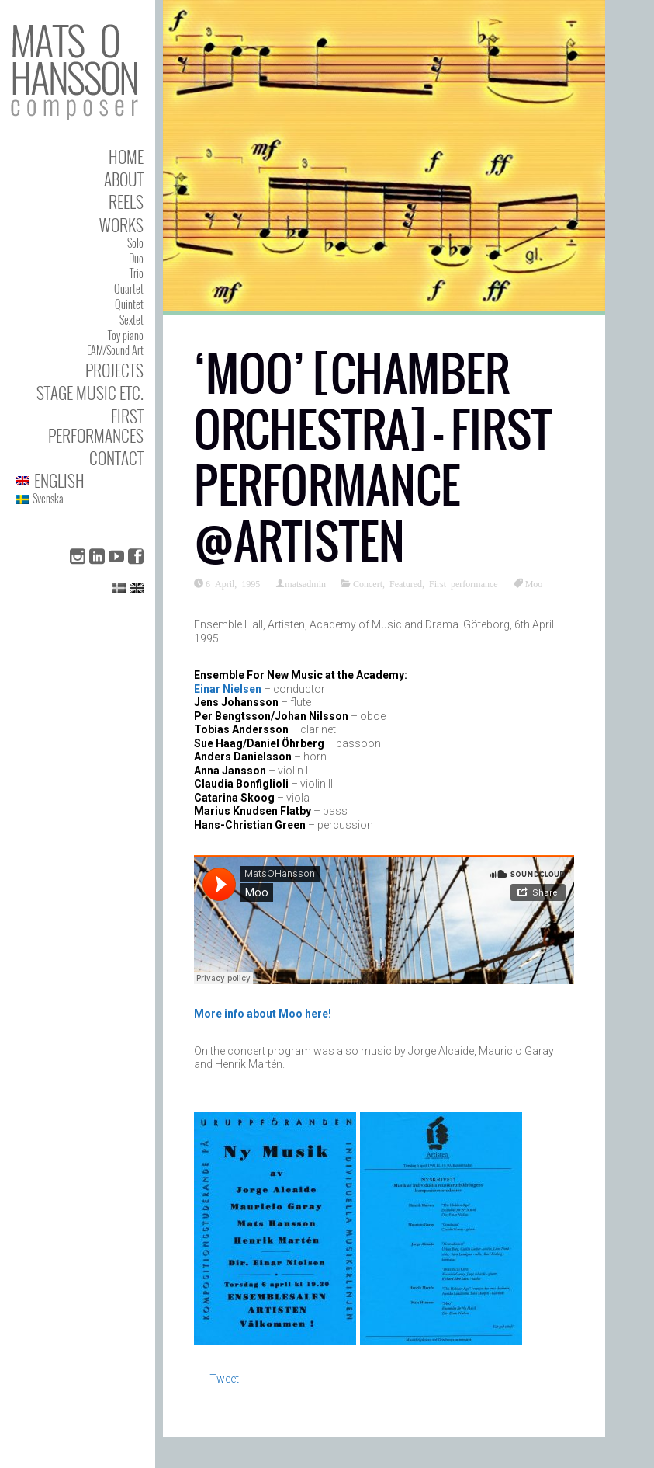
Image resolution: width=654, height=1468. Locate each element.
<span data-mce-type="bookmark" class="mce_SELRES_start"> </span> (384, 919)
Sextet (131, 319)
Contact (116, 458)
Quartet (129, 288)
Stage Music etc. (90, 393)
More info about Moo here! (262, 1013)
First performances (96, 425)
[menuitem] (80, 480)
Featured (405, 583)
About (124, 179)
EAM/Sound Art (115, 350)
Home (126, 156)
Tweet (224, 1378)
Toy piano (126, 335)
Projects (114, 370)
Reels (126, 202)
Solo (135, 243)
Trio (137, 273)
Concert (367, 583)
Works (121, 225)
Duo (136, 258)
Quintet (129, 304)
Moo (534, 583)
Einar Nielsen (227, 689)
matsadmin (305, 583)
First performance (463, 583)
